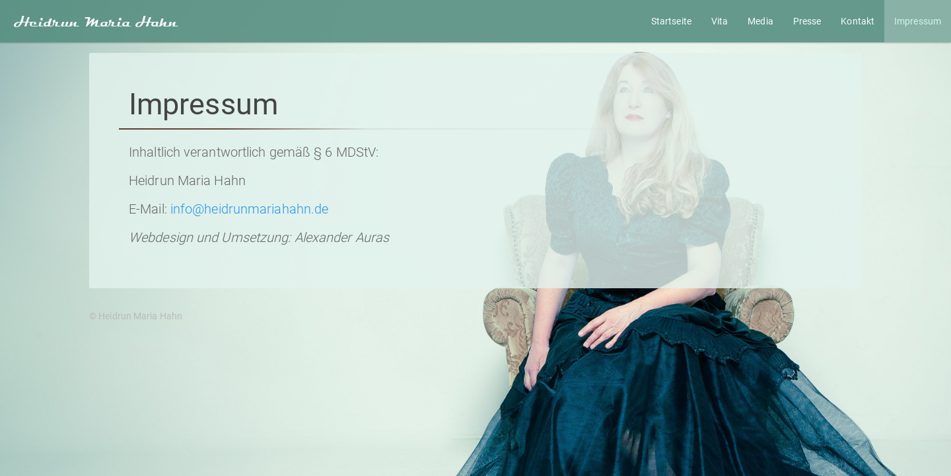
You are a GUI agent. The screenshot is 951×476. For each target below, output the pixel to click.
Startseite (671, 21)
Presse (807, 21)
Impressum (917, 21)
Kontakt (857, 21)
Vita (719, 21)
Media (760, 21)
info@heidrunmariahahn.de (249, 209)
